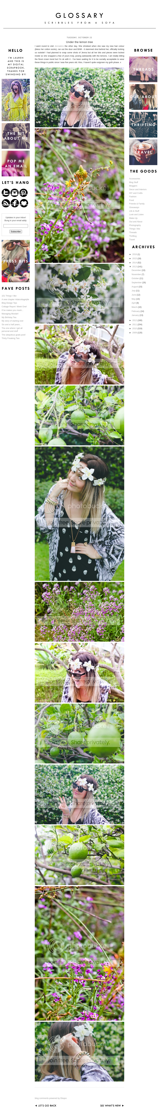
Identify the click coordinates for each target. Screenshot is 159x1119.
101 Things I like (9, 296)
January (135, 315)
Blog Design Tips (9, 303)
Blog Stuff (133, 182)
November (137, 274)
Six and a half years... (11, 324)
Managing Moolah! (10, 314)
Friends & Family (137, 204)
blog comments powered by (51, 1098)
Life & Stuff (134, 211)
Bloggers (133, 186)
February (136, 311)
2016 (134, 254)
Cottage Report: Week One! (14, 306)
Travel (132, 239)
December (137, 270)
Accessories (134, 179)
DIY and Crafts (136, 193)
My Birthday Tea (9, 317)
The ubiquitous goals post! (14, 335)
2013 (134, 266)
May (134, 299)
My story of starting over (13, 321)
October (135, 278)
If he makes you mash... (12, 310)
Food (131, 200)
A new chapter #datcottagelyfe (15, 299)
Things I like (134, 229)
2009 (134, 333)
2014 (134, 262)
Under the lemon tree (79, 42)
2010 (134, 328)
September (137, 282)
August (135, 287)
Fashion (132, 196)
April (134, 303)
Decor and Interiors (138, 189)
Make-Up (133, 218)
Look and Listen (136, 214)
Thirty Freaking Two (11, 338)
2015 (134, 258)
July (134, 291)
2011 (134, 324)
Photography (135, 225)
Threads (133, 232)
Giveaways (134, 207)
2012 (134, 320)
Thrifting (133, 236)
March (135, 307)
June (134, 295)
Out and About (135, 222)
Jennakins (59, 46)
